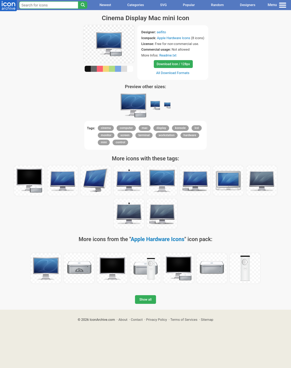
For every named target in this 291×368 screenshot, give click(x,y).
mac (145, 128)
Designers (247, 5)
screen (125, 135)
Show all (145, 299)
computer (126, 128)
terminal (144, 135)
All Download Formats (173, 73)
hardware (189, 135)
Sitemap (207, 320)
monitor (106, 135)
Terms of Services (183, 320)
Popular (189, 5)
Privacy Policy (156, 320)
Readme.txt (167, 55)
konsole (180, 128)
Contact (137, 320)
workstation (167, 135)
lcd (197, 128)
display (161, 128)
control (120, 142)
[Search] (82, 5)
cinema (106, 128)
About (123, 320)
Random (217, 5)
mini (104, 142)
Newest (105, 5)
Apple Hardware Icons (173, 38)
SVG (163, 5)
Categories (135, 5)
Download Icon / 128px (173, 64)
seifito (161, 32)
